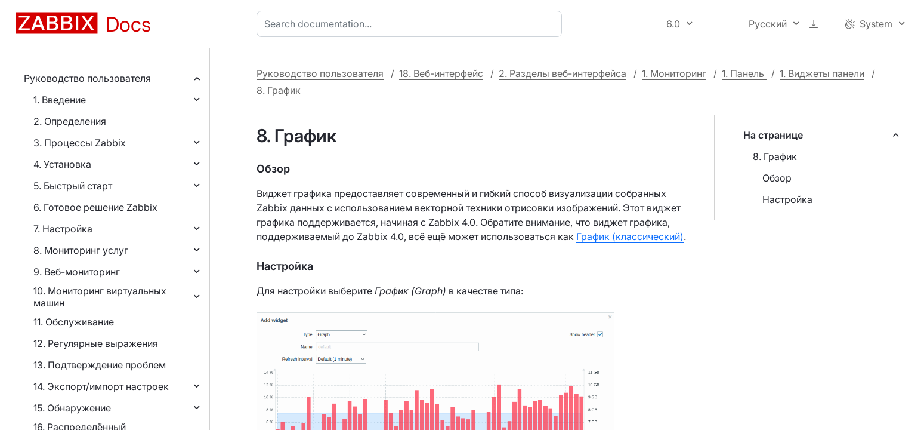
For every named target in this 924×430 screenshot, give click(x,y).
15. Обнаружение (72, 408)
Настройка (787, 199)
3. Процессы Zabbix (79, 143)
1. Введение (59, 100)
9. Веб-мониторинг (76, 272)
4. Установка (62, 164)
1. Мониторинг (674, 73)
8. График (775, 156)
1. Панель (744, 73)
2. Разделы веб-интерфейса (562, 73)
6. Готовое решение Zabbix (95, 207)
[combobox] (412, 24)
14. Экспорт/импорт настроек (101, 386)
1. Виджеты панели (822, 73)
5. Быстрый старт (72, 186)
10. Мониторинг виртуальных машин (99, 297)
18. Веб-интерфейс (441, 73)
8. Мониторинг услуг (80, 250)
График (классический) (630, 236)
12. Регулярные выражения (95, 343)
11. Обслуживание (73, 322)
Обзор (777, 178)
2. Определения (69, 121)
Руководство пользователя (87, 78)
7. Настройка (62, 229)
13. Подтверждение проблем (99, 365)
